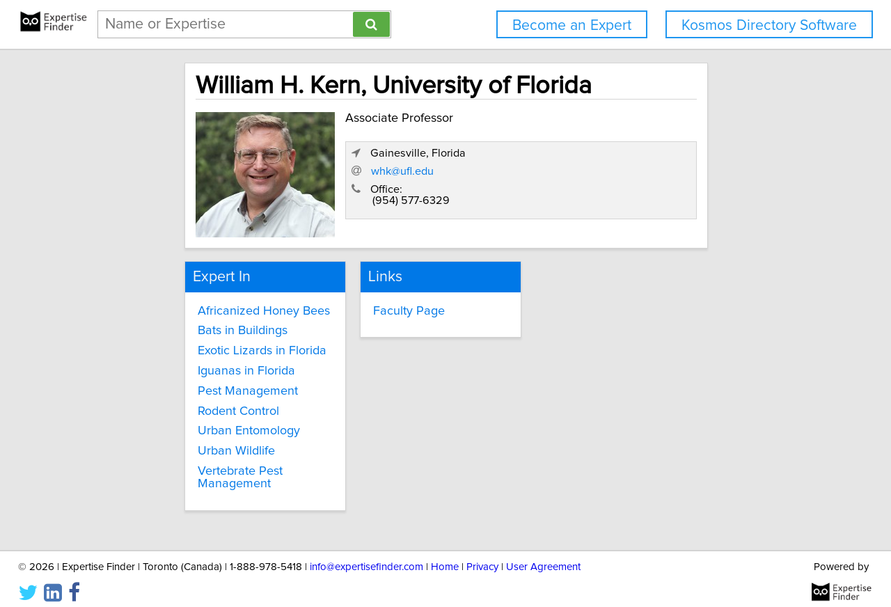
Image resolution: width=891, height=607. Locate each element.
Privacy (482, 556)
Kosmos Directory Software (769, 25)
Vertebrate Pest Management (189, 469)
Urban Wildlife (185, 442)
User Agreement (543, 556)
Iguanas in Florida (195, 362)
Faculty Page (382, 302)
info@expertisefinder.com (366, 556)
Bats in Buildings (192, 322)
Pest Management (197, 383)
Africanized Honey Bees (213, 302)
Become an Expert (571, 25)
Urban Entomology (198, 422)
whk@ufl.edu (586, 182)
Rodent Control (187, 402)
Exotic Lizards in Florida (211, 342)
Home (445, 556)
